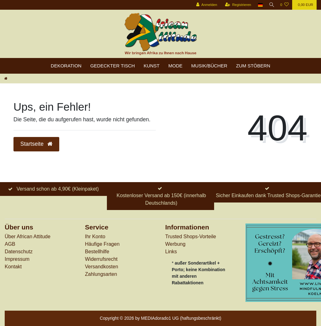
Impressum (17, 259)
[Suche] (270, 5)
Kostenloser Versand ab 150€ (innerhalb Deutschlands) (161, 199)
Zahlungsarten (101, 274)
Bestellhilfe (97, 251)
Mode (175, 65)
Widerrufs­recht (101, 259)
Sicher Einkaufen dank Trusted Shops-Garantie (268, 195)
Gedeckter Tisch (112, 65)
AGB (10, 244)
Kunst (152, 65)
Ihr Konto (95, 236)
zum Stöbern (253, 65)
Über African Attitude (27, 236)
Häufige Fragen (102, 244)
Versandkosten (101, 266)
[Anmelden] (204, 5)
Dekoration (66, 65)
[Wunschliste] (284, 5)
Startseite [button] (36, 144)
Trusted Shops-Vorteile (190, 236)
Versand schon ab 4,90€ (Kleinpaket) (58, 189)
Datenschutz (19, 251)
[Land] (258, 5)
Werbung (175, 244)
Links (171, 251)
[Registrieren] (235, 5)
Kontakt (13, 266)
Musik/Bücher (209, 65)
